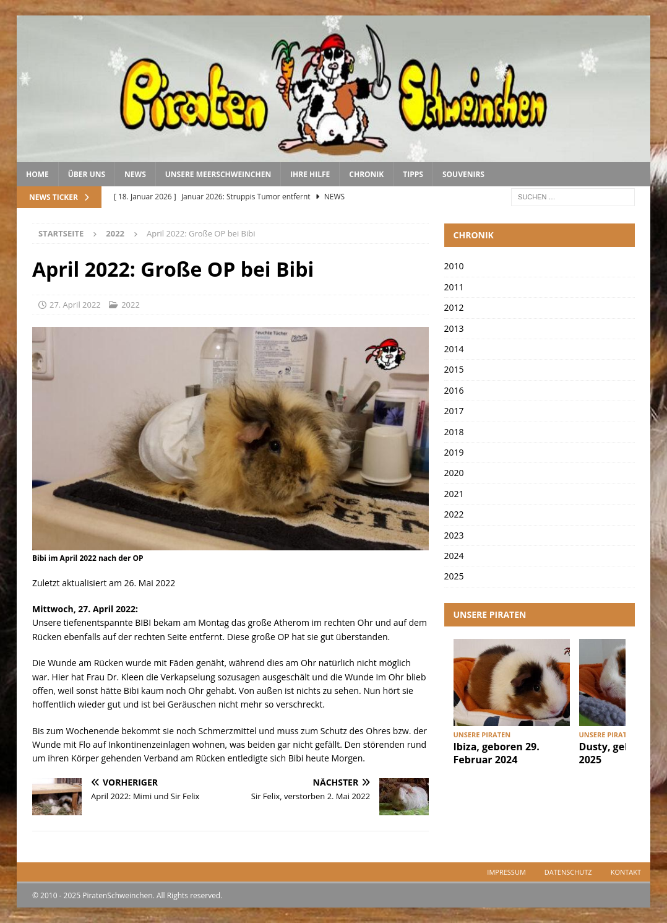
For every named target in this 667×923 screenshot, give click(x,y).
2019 (454, 452)
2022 (130, 304)
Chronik (366, 174)
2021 (454, 494)
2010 (454, 266)
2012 (454, 307)
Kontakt (626, 872)
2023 (454, 535)
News (135, 174)
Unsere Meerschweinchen (218, 174)
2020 (454, 473)
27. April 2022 (75, 304)
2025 (454, 576)
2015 (454, 369)
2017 (454, 411)
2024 (454, 555)
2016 (454, 390)
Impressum (506, 872)
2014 (454, 349)
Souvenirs (463, 174)
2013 (454, 328)
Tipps (413, 174)
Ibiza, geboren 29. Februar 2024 (497, 753)
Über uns (86, 174)
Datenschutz (568, 872)
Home (37, 174)
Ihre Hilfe (310, 174)
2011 (454, 287)
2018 (454, 432)
